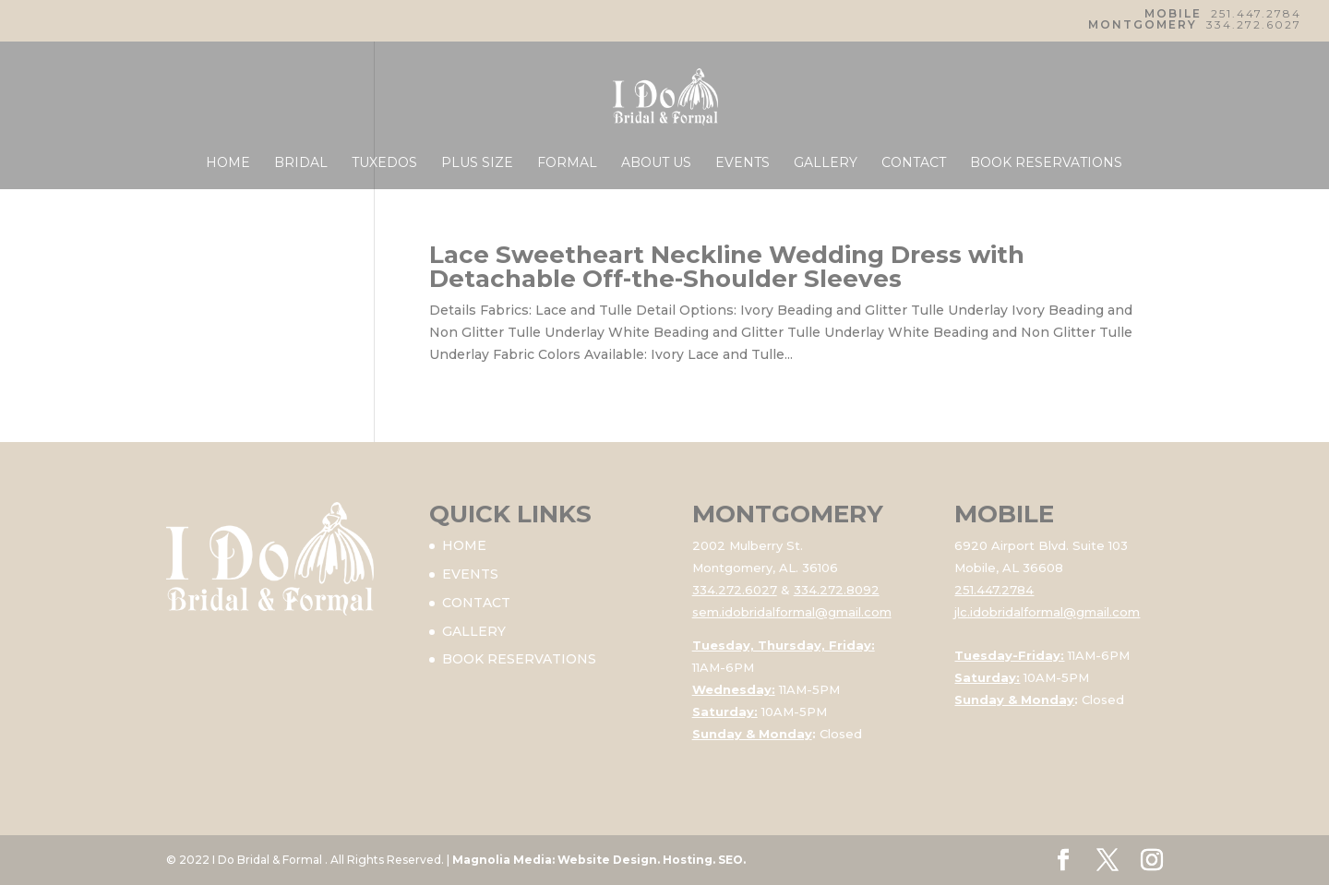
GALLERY (825, 163)
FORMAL (567, 163)
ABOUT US (656, 163)
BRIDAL (301, 163)
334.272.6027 (1253, 24)
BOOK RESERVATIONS (1046, 163)
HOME (228, 163)
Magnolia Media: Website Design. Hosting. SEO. (599, 860)
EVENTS (742, 163)
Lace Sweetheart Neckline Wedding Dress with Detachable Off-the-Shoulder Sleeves (726, 266)
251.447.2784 (1256, 13)
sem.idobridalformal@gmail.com (792, 611)
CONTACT (913, 163)
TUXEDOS (384, 163)
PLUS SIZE (477, 163)
